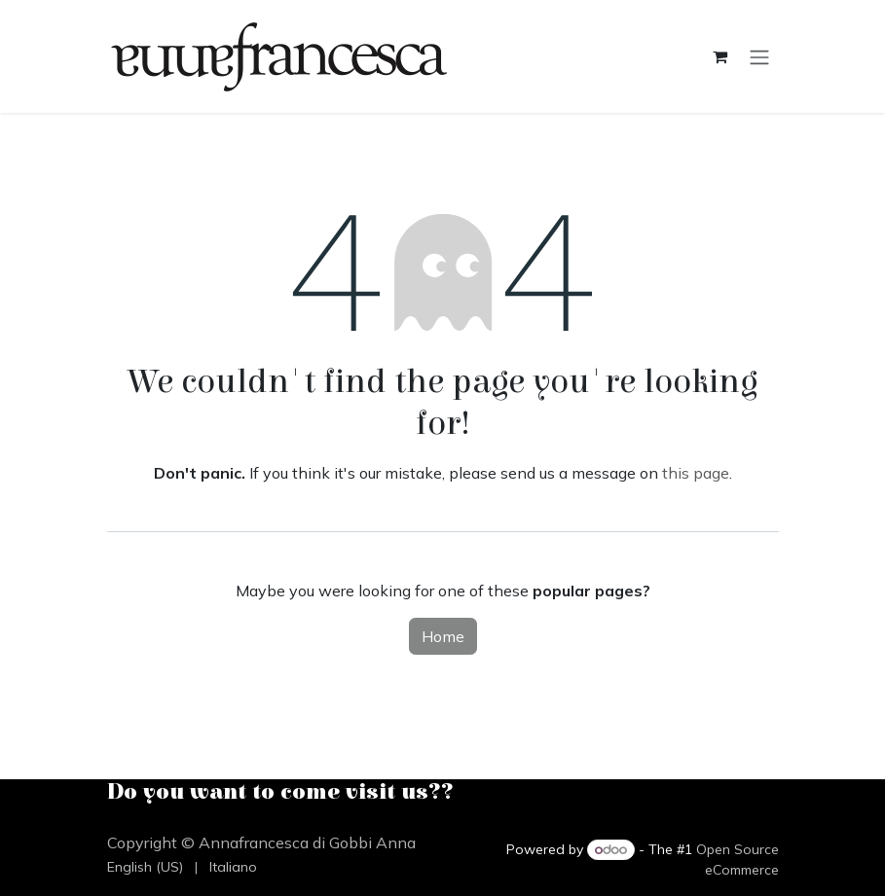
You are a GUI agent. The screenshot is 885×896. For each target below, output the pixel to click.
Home (443, 636)
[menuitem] (145, 867)
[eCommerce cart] (720, 56)
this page (695, 473)
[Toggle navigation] (759, 56)
